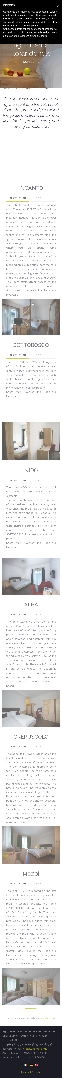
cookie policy (30, 25)
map (38, 198)
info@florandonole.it (35, 1048)
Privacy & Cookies (31, 1072)
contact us (48, 1018)
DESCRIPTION (18, 198)
